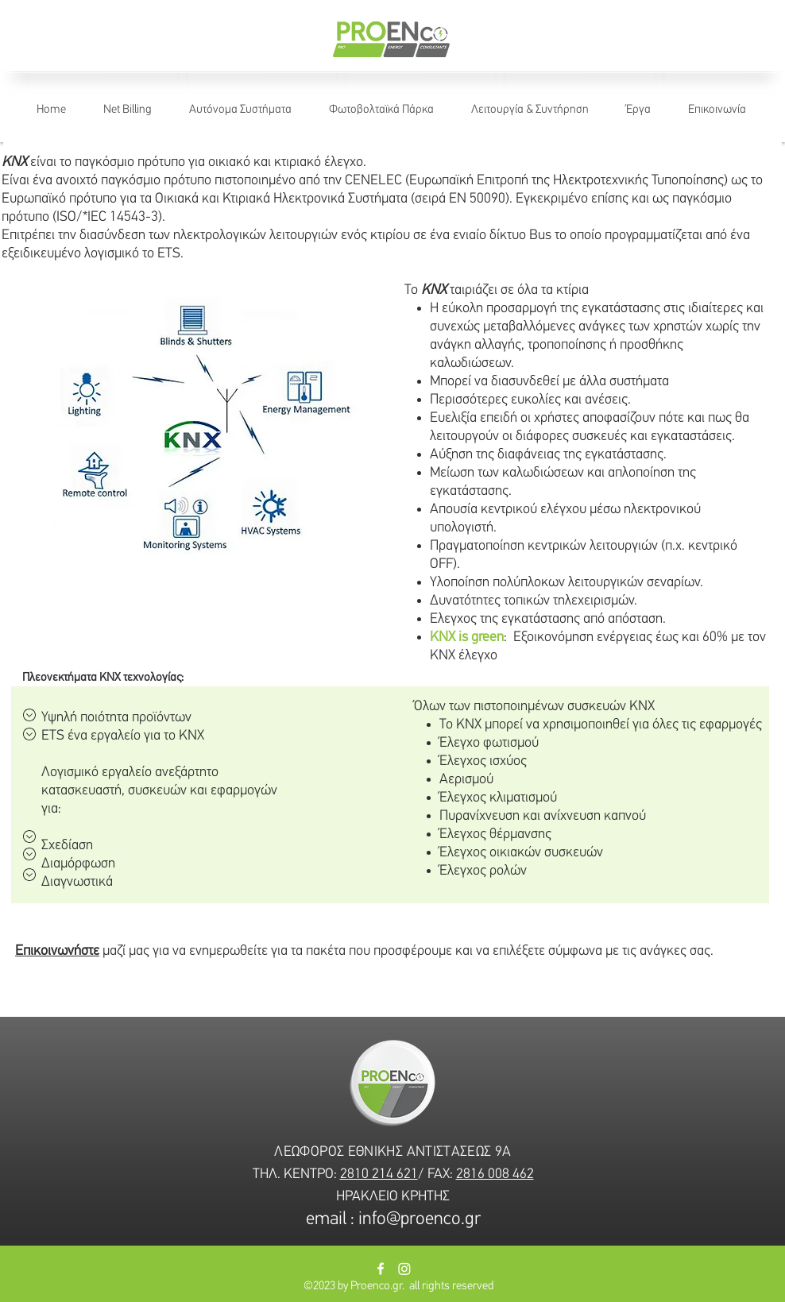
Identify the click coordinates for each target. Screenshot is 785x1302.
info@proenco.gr (419, 1220)
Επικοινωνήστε (57, 951)
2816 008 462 (495, 1174)
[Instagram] (404, 1269)
